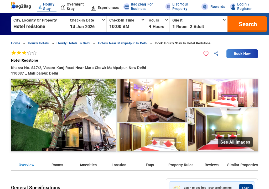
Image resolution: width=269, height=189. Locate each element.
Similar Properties (242, 165)
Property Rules (180, 165)
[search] (247, 24)
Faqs (150, 165)
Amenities (88, 165)
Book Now (242, 53)
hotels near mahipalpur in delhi (123, 43)
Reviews (212, 165)
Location (119, 165)
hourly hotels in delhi (73, 43)
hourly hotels (38, 43)
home (15, 43)
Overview (26, 165)
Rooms (57, 165)
